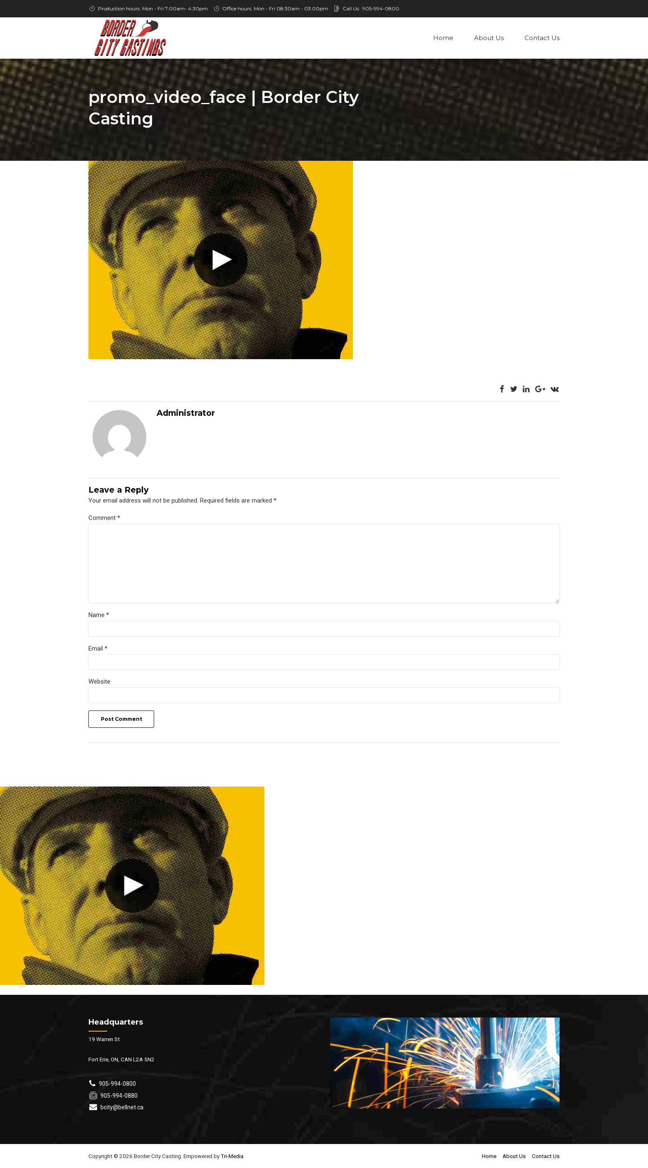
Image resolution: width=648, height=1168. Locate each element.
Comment (104, 518)
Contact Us (542, 38)
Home (443, 38)
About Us (489, 38)
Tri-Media (231, 1157)
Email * (97, 649)
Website (99, 682)
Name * (98, 616)
